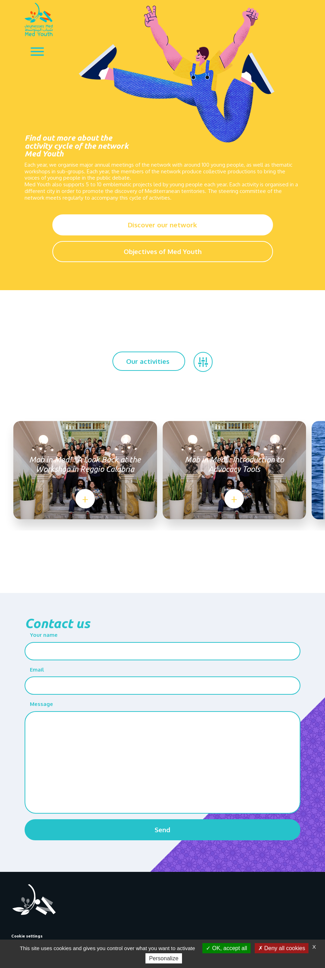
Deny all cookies (281, 948)
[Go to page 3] (168, 542)
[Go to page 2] (162, 542)
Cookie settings (27, 936)
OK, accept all (226, 948)
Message (41, 704)
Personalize (163, 958)
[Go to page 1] (156, 542)
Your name (44, 635)
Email (37, 669)
